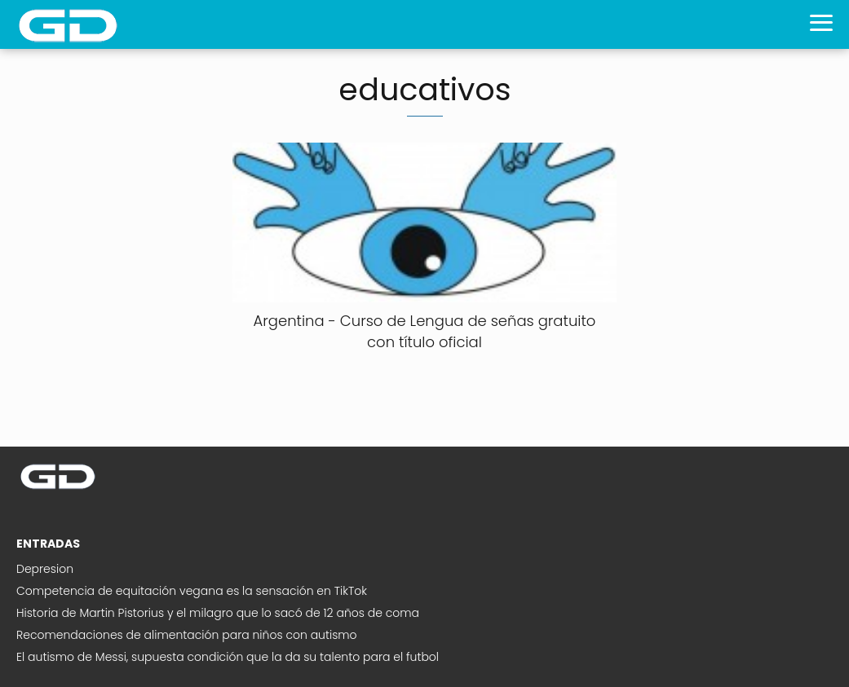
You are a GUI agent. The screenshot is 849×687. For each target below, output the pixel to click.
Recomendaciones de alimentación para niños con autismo (186, 635)
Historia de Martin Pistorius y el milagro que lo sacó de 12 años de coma (217, 613)
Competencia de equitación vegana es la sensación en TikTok (191, 591)
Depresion (44, 569)
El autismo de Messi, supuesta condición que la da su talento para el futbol (227, 657)
